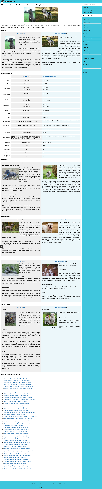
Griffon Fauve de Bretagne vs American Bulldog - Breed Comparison (20, 416)
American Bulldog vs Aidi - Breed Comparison (15, 377)
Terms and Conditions (32, 484)
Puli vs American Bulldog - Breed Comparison (15, 392)
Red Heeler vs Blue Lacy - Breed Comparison (15, 446)
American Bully (86, 53)
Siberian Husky (86, 19)
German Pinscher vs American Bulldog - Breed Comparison (18, 388)
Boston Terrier (86, 50)
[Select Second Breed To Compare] (92, 10)
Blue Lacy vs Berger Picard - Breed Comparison (15, 465)
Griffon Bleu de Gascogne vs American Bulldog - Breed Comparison (20, 393)
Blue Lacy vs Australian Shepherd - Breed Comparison (17, 448)
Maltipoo (85, 72)
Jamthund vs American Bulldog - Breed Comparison (16, 422)
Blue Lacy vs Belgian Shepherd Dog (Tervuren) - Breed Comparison (20, 467)
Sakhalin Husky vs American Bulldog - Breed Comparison (17, 382)
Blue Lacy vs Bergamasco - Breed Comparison (15, 463)
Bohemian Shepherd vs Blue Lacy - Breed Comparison (17, 442)
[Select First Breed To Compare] (92, 7)
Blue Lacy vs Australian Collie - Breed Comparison (16, 459)
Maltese (85, 33)
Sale (24, 33)
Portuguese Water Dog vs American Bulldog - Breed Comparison (19, 390)
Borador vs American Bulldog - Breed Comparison (16, 395)
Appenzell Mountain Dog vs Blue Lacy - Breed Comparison (18, 437)
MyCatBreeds (62, 484)
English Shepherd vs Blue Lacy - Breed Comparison (16, 429)
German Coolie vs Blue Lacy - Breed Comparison (15, 440)
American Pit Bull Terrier (88, 58)
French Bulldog (86, 30)
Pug (84, 36)
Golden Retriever (87, 41)
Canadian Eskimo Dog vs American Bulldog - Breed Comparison (19, 399)
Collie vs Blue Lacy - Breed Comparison (13, 425)
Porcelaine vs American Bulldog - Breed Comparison (16, 403)
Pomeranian (86, 27)
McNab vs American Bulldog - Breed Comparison (15, 401)
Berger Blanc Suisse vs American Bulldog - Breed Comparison (19, 407)
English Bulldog (86, 25)
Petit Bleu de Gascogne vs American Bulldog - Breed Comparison (19, 412)
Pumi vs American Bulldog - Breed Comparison (15, 414)
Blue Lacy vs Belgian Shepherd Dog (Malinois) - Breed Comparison (20, 450)
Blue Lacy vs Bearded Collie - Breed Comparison (15, 453)
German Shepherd (87, 39)
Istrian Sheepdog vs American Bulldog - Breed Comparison (18, 420)
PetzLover (42, 484)
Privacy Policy (20, 484)
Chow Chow (86, 64)
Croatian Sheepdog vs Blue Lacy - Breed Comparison (17, 444)
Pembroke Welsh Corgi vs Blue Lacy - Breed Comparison (17, 423)
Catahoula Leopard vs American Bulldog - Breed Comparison (18, 386)
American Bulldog (59, 33)
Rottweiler (85, 44)
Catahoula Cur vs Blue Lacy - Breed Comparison (15, 431)
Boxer (84, 55)
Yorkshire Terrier (87, 22)
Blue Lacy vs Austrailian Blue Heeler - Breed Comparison (17, 455)
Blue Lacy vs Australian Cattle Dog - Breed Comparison (17, 452)
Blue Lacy (19, 33)
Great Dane (85, 67)
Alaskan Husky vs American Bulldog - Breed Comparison (17, 384)
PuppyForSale (52, 484)
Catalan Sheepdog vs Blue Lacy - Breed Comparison (16, 433)
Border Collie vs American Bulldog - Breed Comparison (17, 380)
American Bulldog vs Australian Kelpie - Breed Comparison (18, 378)
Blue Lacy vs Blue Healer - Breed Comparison (15, 457)
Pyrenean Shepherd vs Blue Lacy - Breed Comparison (17, 435)
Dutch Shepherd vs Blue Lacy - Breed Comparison (16, 427)
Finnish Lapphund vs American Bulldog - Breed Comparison (18, 405)
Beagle (84, 61)
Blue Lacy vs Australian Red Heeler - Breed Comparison (17, 461)
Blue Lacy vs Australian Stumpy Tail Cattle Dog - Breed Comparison (20, 468)
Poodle (84, 69)
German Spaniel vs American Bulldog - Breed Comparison (18, 397)
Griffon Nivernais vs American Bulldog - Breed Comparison (18, 408)
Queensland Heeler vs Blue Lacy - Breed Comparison (17, 438)
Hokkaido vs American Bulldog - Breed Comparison (16, 410)
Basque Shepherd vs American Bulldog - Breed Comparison (18, 418)
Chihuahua (85, 47)
